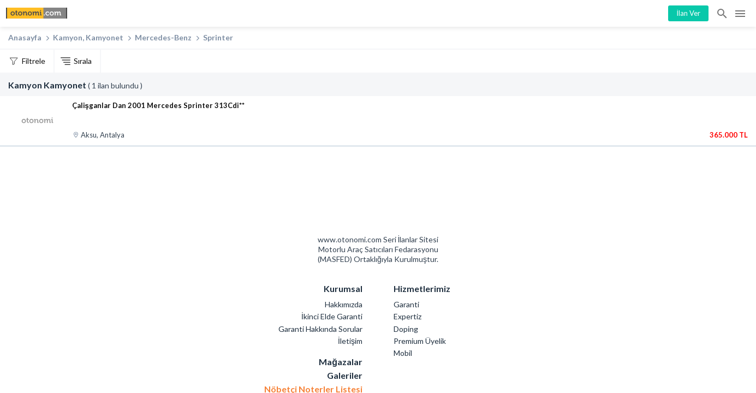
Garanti (406, 304)
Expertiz (407, 316)
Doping (406, 329)
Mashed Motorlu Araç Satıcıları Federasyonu (417, 194)
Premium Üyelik (420, 341)
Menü (740, 13)
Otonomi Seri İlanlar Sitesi (339, 194)
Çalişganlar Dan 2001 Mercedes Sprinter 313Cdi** (158, 105)
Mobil (403, 353)
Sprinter (218, 37)
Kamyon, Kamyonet (88, 37)
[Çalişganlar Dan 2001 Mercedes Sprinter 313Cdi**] (37, 120)
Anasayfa (24, 37)
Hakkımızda (343, 304)
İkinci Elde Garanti (331, 316)
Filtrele (33, 61)
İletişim (350, 341)
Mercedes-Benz (163, 37)
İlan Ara (722, 13)
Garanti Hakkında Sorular (320, 329)
